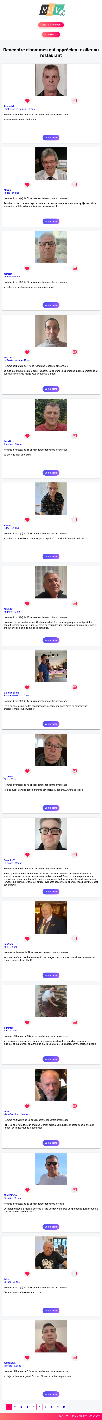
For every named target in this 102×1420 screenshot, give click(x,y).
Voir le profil (51, 137)
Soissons (8, 863)
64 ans (31, 109)
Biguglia (8, 1198)
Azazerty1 (9, 106)
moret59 (8, 273)
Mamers (8, 1365)
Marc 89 (8, 357)
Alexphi (7, 190)
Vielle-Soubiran (11, 1114)
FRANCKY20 (10, 1195)
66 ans (15, 192)
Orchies (8, 276)
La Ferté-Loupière (13, 360)
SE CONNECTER (51, 34)
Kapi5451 (9, 609)
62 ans (16, 276)
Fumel (7, 528)
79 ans (13, 946)
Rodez (7, 192)
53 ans (13, 1030)
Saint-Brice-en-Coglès (15, 109)
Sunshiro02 (9, 860)
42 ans (18, 863)
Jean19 (7, 441)
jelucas (7, 525)
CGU (67, 1416)
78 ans (14, 779)
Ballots (7, 1282)
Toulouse (8, 444)
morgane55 (10, 1363)
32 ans (17, 1365)
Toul (6, 1030)
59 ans (15, 528)
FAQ (61, 1416)
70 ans (16, 611)
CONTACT (94, 1416)
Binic (6, 779)
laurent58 (9, 1027)
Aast (6, 946)
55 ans (18, 444)
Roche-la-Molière (12, 695)
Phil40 (7, 1111)
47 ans (27, 360)
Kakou (7, 1279)
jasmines (8, 776)
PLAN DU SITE (79, 1416)
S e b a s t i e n (11, 692)
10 (64, 1407)
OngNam (8, 944)
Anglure (8, 611)
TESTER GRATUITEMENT (51, 25)
